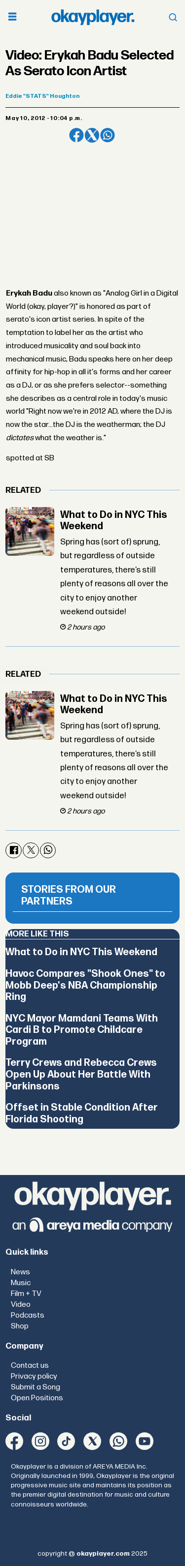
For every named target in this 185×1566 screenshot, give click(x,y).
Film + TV (26, 1293)
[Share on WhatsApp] (107, 135)
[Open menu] (12, 17)
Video (21, 1304)
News (20, 1272)
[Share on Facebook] (76, 135)
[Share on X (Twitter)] (92, 135)
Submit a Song (35, 1387)
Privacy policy (34, 1376)
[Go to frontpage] (92, 17)
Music (21, 1283)
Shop (20, 1326)
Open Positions (37, 1398)
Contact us (30, 1365)
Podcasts (27, 1315)
